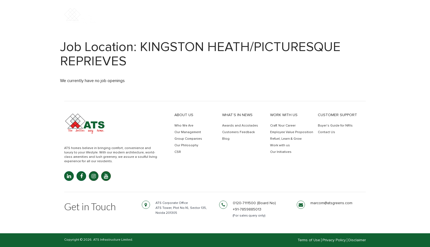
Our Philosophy (186, 145)
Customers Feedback (238, 132)
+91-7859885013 (247, 209)
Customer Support (337, 115)
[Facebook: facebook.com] (81, 176)
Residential (228, 21)
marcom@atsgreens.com (331, 203)
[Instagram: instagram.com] (93, 176)
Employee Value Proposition (291, 132)
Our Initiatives (281, 152)
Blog (226, 139)
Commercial (267, 21)
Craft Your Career (283, 125)
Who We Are (183, 125)
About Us (183, 115)
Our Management (187, 132)
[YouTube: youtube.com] (106, 176)
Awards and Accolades (240, 125)
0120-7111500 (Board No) (254, 203)
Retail (299, 21)
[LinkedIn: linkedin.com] (69, 176)
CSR (177, 152)
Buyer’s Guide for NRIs (335, 125)
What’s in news (237, 115)
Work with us (284, 115)
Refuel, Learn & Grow (286, 139)
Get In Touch (341, 21)
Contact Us (326, 132)
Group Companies (188, 139)
